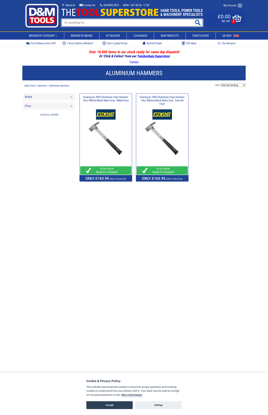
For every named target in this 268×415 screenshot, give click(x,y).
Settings (158, 405)
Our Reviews (226, 43)
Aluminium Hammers (59, 85)
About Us (68, 5)
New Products (170, 35)
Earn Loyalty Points (114, 43)
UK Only (230, 35)
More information (132, 395)
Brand (49, 97)
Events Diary (200, 35)
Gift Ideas (189, 43)
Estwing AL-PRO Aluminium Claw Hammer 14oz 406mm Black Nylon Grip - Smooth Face (162, 100)
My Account (233, 6)
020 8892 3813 (109, 5)
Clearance (140, 35)
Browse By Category (43, 35)
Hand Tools (29, 85)
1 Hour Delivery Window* (77, 43)
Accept (109, 405)
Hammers (42, 85)
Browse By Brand (81, 35)
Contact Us (87, 5)
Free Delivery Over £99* (41, 43)
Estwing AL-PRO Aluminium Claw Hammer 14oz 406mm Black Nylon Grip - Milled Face (106, 98)
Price (49, 107)
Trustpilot (134, 61)
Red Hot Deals (152, 43)
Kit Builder (113, 35)
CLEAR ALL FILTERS (49, 114)
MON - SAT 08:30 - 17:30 (136, 5)
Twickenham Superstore (153, 56)
